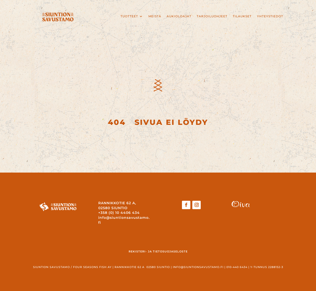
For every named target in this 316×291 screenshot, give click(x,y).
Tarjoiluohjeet (212, 16)
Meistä (154, 16)
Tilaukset (242, 16)
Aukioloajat (179, 16)
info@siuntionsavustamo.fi (198, 267)
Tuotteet (129, 16)
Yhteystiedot (270, 16)
